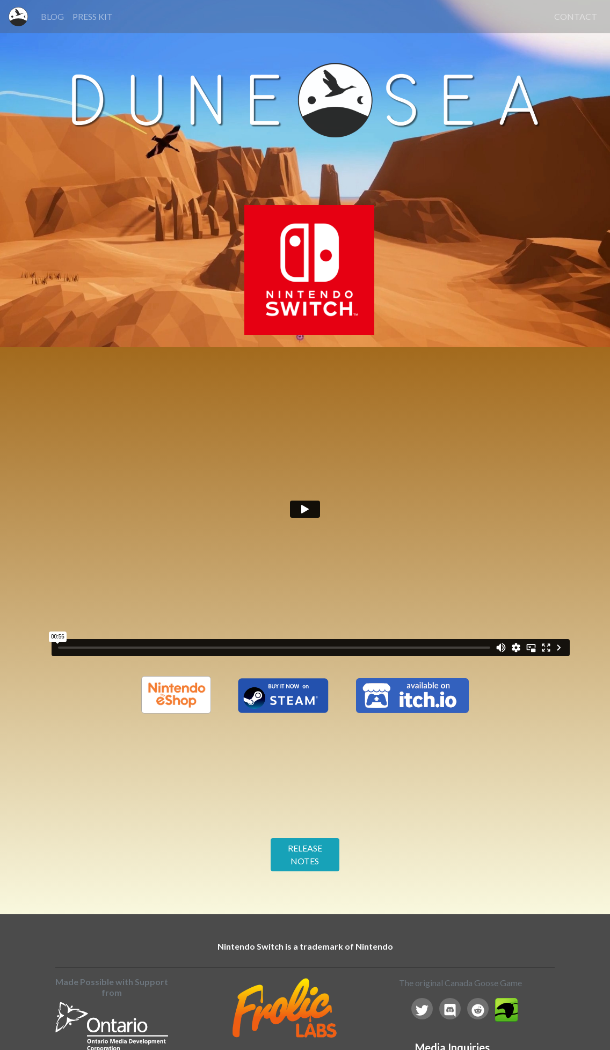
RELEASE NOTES (305, 854)
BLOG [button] (52, 16)
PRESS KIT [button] (92, 16)
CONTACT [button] (575, 16)
